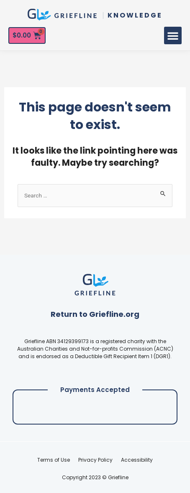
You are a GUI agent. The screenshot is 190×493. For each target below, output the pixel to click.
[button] (173, 35)
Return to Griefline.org (95, 314)
